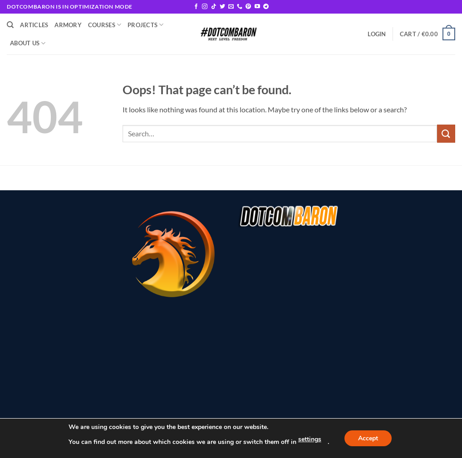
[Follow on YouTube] (257, 7)
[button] (377, 34)
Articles (34, 25)
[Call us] (239, 7)
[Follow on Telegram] (266, 7)
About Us (28, 43)
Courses (104, 24)
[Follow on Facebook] (196, 7)
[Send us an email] (231, 7)
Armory (68, 25)
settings (309, 439)
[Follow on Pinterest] (248, 7)
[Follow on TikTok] (213, 7)
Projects (146, 24)
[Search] (10, 25)
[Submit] (446, 133)
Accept (368, 438)
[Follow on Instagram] (204, 7)
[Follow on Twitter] (222, 7)
